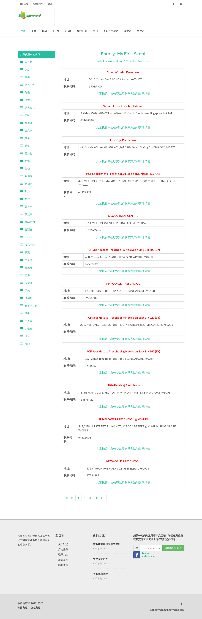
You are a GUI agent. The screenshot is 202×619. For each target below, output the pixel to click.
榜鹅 (25, 252)
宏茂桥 (26, 62)
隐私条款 (63, 564)
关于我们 (63, 544)
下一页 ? (99, 497)
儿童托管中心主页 (30, 54)
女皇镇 (26, 260)
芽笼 (25, 146)
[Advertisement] (119, 17)
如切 (25, 168)
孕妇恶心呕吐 (100, 573)
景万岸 (26, 206)
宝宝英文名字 (100, 559)
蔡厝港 (26, 123)
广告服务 (63, 549)
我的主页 (24, 3)
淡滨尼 (26, 298)
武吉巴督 (27, 85)
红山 (25, 92)
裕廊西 (26, 184)
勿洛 (25, 69)
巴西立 (26, 229)
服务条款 (63, 559)
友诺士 (26, 138)
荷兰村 (26, 153)
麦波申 (26, 214)
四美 (25, 290)
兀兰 (25, 336)
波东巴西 (27, 245)
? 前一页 (68, 497)
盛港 (25, 275)
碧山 (25, 77)
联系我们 (63, 554)
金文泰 (26, 130)
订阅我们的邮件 (173, 547)
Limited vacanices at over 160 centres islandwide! (123, 61)
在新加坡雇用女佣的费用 (106, 544)
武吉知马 (27, 107)
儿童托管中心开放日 (42, 3)
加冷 (25, 191)
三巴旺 (26, 267)
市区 (25, 115)
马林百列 (27, 222)
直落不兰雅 (28, 305)
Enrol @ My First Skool (123, 53)
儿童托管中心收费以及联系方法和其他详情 (123, 93)
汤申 (25, 313)
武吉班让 (27, 100)
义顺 (25, 344)
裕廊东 (26, 176)
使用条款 (23, 607)
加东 (25, 199)
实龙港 (26, 283)
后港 (25, 161)
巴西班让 (27, 237)
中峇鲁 (26, 321)
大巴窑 (26, 328)
